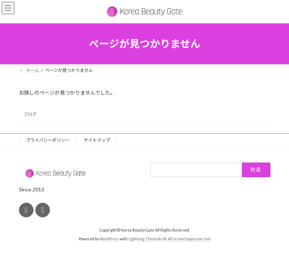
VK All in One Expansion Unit (186, 239)
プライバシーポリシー (48, 140)
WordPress (109, 239)
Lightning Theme (143, 239)
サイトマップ (97, 140)
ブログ (29, 114)
